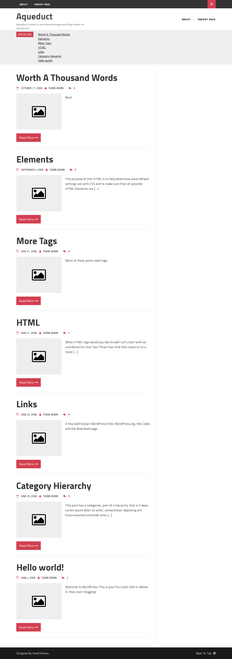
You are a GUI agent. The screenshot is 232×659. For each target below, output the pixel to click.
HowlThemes (40, 653)
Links (41, 52)
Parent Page (42, 4)
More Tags (44, 43)
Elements (44, 39)
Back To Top (206, 653)
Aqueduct (34, 16)
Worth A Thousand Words (54, 34)
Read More (28, 137)
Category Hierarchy (49, 56)
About (24, 4)
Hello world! (45, 60)
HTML (42, 47)
